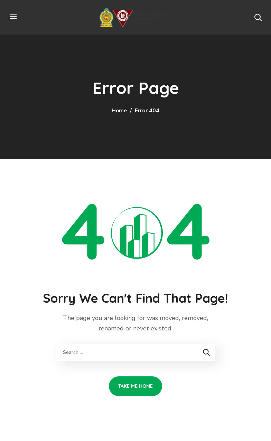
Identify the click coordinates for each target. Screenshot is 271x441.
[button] (257, 17)
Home (119, 110)
